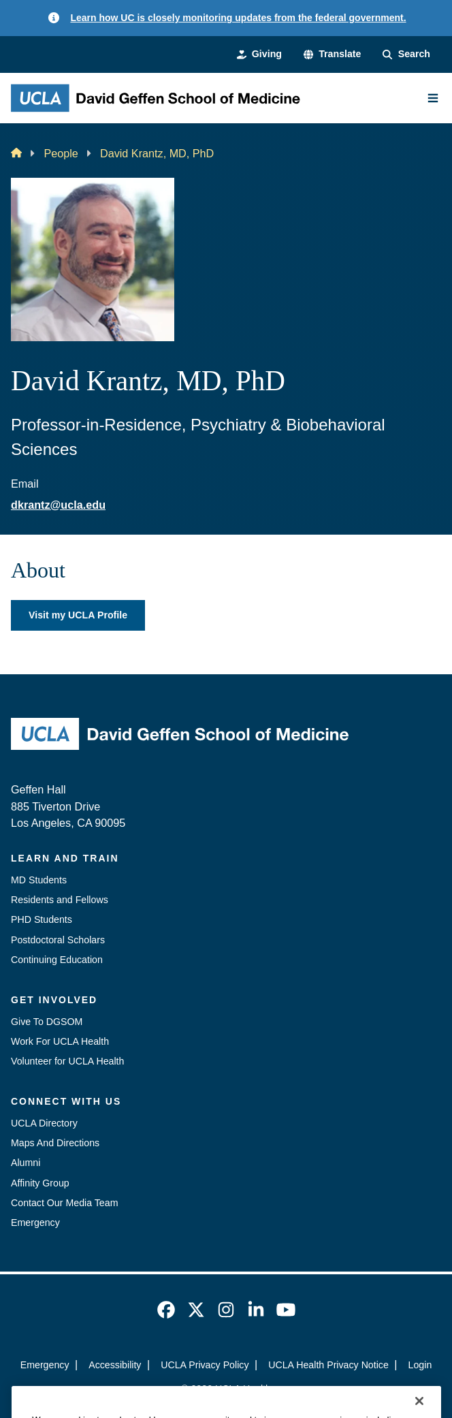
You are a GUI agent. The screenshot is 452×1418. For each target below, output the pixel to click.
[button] (332, 54)
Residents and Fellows (59, 899)
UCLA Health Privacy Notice (328, 1364)
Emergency (35, 1222)
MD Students (39, 880)
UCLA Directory (44, 1123)
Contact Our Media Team (64, 1202)
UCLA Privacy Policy (204, 1364)
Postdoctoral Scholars (58, 939)
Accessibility (114, 1364)
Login (420, 1364)
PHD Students (41, 919)
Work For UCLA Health (60, 1041)
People (61, 153)
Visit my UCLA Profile (78, 615)
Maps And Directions (55, 1142)
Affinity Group (40, 1183)
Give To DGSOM (46, 1021)
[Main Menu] (433, 98)
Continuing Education (57, 959)
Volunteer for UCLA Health (67, 1061)
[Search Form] (406, 54)
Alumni (25, 1162)
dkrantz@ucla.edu (58, 505)
